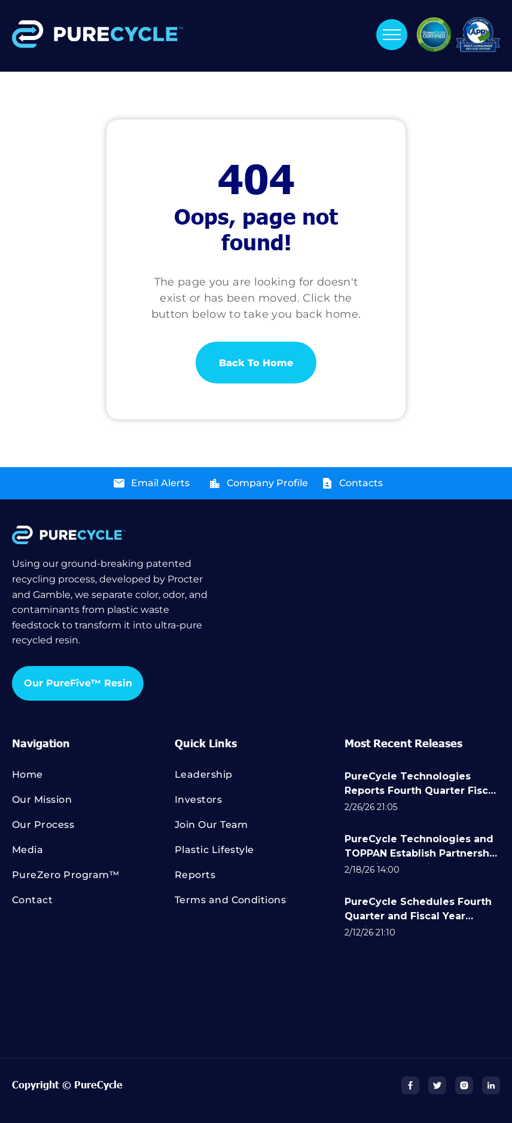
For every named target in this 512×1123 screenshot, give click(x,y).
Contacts (361, 483)
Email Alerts (160, 483)
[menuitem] (93, 780)
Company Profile (267, 483)
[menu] (391, 34)
